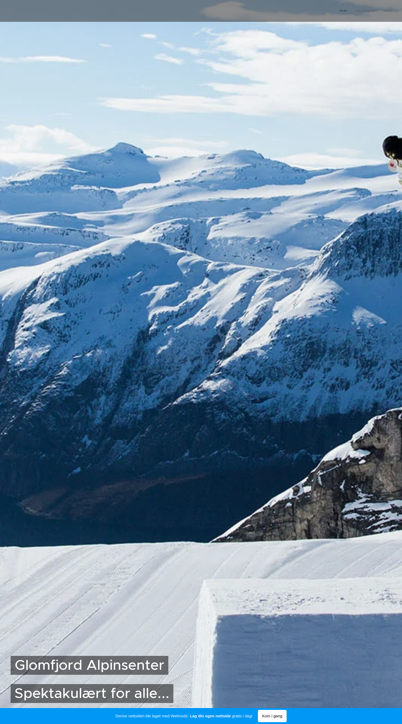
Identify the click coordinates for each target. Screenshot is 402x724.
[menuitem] (376, 11)
